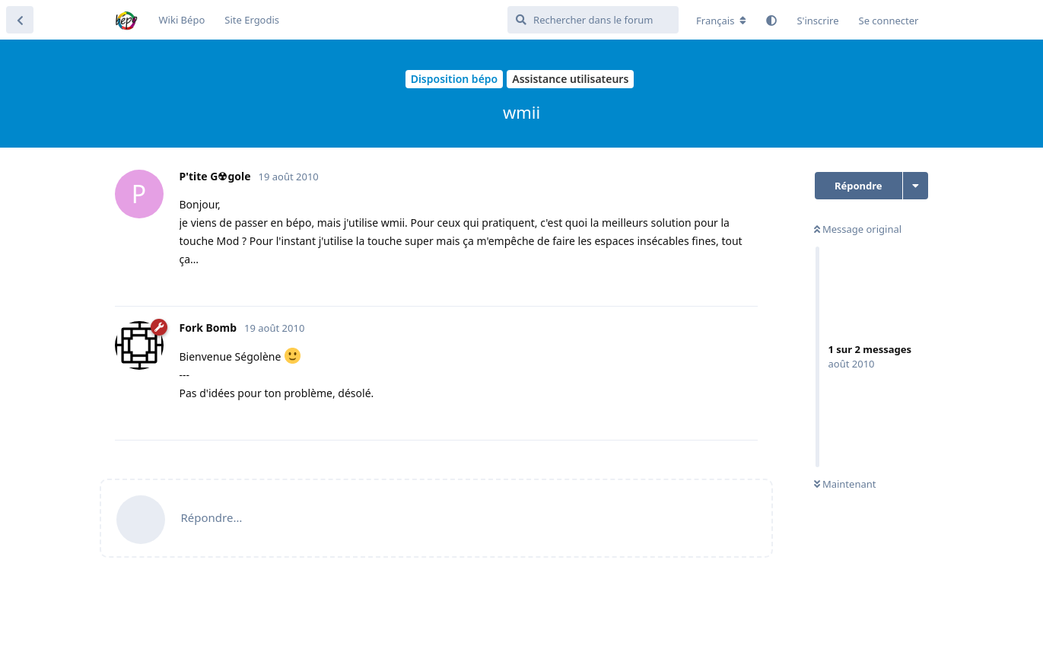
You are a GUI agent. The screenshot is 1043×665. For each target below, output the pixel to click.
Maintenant (845, 484)
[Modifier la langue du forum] (721, 20)
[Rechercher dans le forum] (593, 19)
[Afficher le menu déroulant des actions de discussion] (915, 185)
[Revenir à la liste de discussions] (19, 19)
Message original (858, 229)
